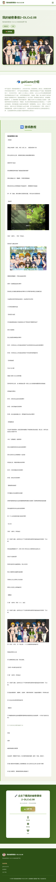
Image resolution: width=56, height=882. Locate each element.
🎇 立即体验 (9, 31)
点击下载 (4, 872)
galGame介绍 (5, 866)
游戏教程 (4, 869)
